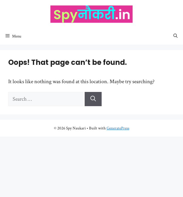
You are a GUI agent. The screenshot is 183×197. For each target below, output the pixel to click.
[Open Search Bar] (175, 36)
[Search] (93, 99)
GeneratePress (118, 128)
